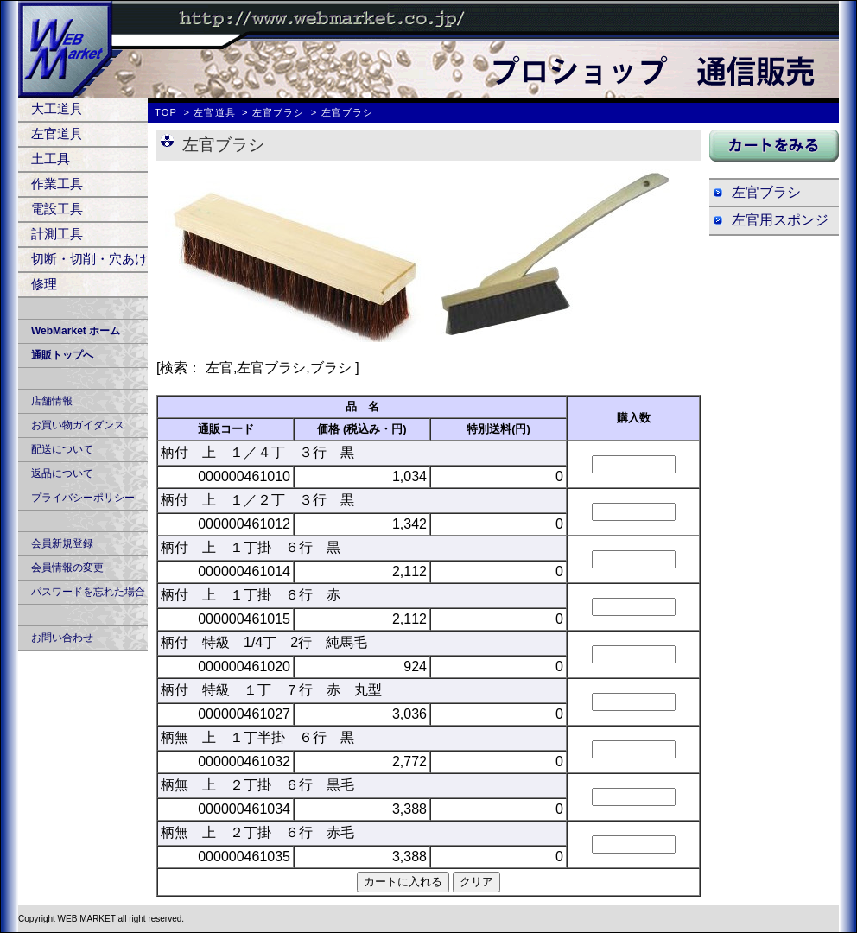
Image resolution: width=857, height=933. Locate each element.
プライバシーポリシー (83, 498)
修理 (44, 283)
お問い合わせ (62, 638)
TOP (166, 112)
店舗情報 (52, 401)
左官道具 (57, 133)
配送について (62, 449)
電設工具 (57, 208)
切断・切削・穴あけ (89, 258)
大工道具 (57, 108)
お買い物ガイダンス (77, 425)
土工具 (50, 158)
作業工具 (57, 183)
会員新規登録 (62, 543)
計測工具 (57, 233)
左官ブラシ (278, 112)
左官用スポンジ (780, 220)
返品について (62, 473)
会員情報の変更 (67, 568)
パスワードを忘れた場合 (88, 592)
